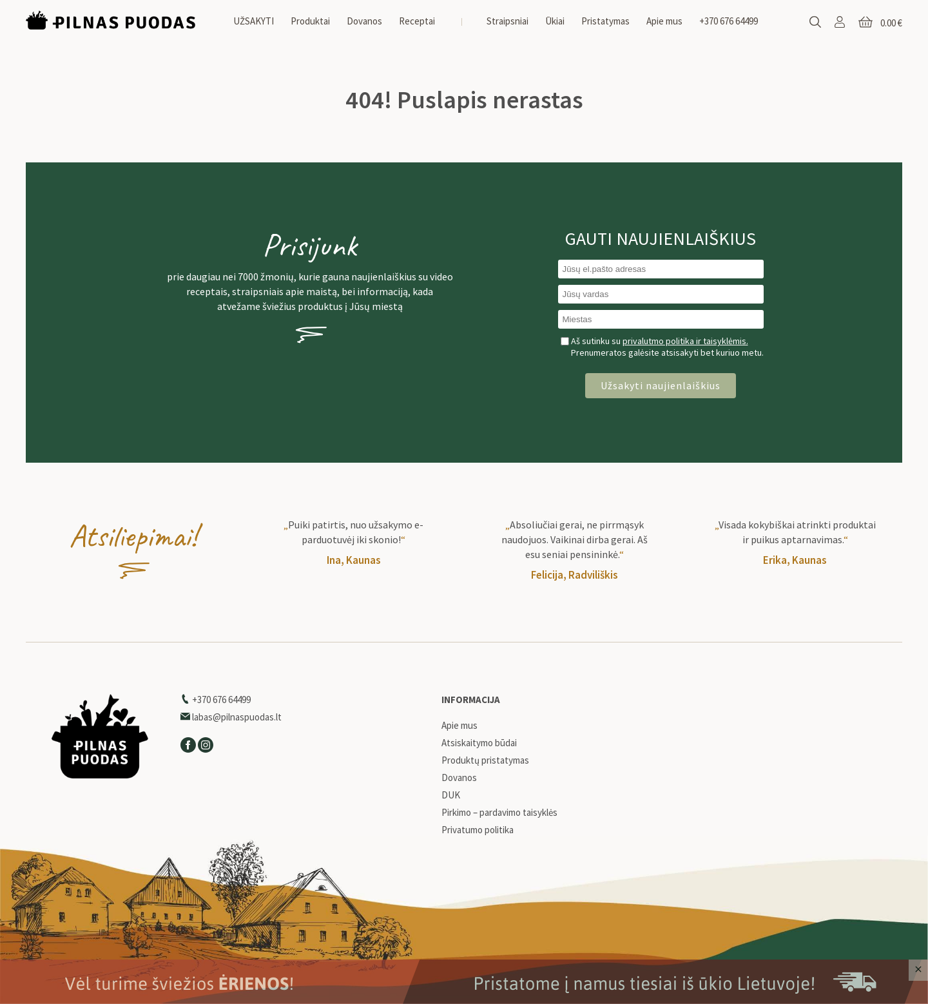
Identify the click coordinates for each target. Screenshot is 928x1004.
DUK (450, 795)
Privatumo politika (477, 830)
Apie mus (664, 21)
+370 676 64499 (728, 21)
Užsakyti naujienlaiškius (660, 385)
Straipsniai (507, 21)
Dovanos (364, 21)
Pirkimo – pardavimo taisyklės (499, 812)
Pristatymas (605, 21)
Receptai (417, 21)
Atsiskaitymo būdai (479, 743)
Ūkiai (555, 21)
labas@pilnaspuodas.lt (231, 717)
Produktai (310, 21)
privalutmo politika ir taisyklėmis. (685, 341)
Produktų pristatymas (485, 760)
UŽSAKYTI (253, 21)
